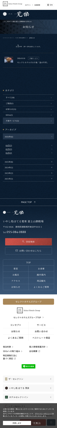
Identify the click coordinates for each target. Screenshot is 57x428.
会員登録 (37, 5)
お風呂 (15, 274)
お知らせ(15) (11, 109)
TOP (28, 262)
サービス (41, 324)
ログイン (28, 5)
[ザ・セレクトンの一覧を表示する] (28, 379)
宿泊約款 (7, 346)
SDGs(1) (9, 115)
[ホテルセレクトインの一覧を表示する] (28, 397)
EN (51, 5)
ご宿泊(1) (9, 103)
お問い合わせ (41, 331)
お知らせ (15, 286)
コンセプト (15, 324)
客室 (15, 268)
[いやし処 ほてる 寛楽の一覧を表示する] (28, 388)
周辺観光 (41, 280)
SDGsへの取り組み (11, 351)
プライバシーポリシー (43, 412)
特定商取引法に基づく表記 (10, 357)
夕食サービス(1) (12, 120)
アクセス (15, 280)
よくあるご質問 (41, 286)
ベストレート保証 (41, 337)
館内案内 (41, 274)
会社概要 (33, 351)
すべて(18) (10, 97)
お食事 (41, 268)
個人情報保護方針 (37, 346)
